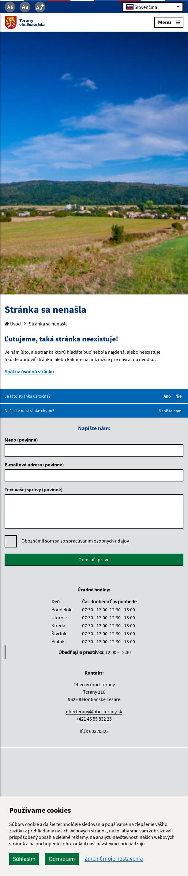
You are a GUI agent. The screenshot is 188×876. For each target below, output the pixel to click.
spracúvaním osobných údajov (97, 541)
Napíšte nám (170, 411)
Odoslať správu (94, 559)
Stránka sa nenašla (48, 324)
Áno (168, 396)
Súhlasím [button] (24, 858)
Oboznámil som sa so (75, 541)
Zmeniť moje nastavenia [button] (114, 859)
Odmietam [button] (62, 858)
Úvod (13, 324)
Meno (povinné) (21, 440)
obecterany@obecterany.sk (94, 711)
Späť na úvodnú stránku (29, 371)
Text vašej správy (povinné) (34, 489)
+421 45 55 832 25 (94, 719)
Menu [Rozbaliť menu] (169, 21)
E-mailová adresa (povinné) (34, 464)
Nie (179, 396)
